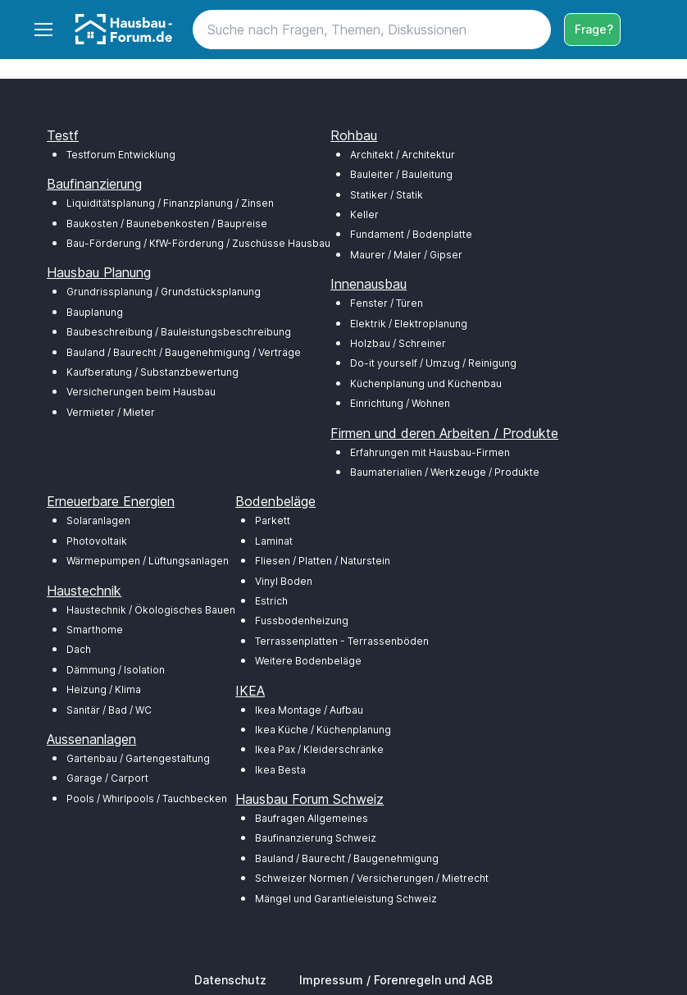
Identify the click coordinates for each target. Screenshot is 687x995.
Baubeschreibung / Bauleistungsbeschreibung (178, 332)
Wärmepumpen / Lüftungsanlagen (147, 561)
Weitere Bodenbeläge (308, 661)
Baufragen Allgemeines (311, 818)
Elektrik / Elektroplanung (408, 323)
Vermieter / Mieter (110, 412)
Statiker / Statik (386, 195)
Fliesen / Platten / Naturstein (322, 561)
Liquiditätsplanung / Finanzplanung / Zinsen (170, 203)
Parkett (272, 520)
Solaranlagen (98, 520)
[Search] (372, 29)
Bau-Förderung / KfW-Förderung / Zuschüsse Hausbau (198, 243)
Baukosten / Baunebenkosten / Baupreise (166, 223)
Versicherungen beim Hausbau (141, 392)
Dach (78, 649)
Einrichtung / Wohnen (400, 403)
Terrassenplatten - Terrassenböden (342, 641)
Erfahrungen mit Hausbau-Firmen (430, 452)
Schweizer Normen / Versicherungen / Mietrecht (372, 878)
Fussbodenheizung (301, 620)
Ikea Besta (280, 770)
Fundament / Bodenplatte (411, 234)
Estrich (271, 601)
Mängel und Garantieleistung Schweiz (346, 898)
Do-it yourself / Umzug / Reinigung (433, 363)
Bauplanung (94, 312)
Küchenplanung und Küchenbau (426, 383)
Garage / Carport (107, 778)
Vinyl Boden (283, 581)
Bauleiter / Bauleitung (401, 174)
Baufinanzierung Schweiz (315, 838)
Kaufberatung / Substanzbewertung (152, 372)
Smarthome (94, 629)
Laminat (274, 541)
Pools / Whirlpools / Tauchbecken (146, 798)
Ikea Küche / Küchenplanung (323, 729)
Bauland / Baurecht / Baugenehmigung (347, 858)
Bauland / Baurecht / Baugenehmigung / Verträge (183, 352)
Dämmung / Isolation (115, 670)
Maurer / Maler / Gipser (406, 255)
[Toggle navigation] (42, 29)
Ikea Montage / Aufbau (309, 710)
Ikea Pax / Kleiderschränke (319, 749)
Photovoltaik (96, 541)
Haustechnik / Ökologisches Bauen (150, 610)
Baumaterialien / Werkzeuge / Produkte (444, 472)
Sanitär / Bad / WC (109, 710)
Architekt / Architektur (402, 154)
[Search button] (531, 29)
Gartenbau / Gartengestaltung (138, 758)
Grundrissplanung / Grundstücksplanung (163, 291)
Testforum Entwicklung (120, 154)
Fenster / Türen (386, 303)
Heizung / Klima (103, 689)
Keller (364, 214)
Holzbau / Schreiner (398, 343)
